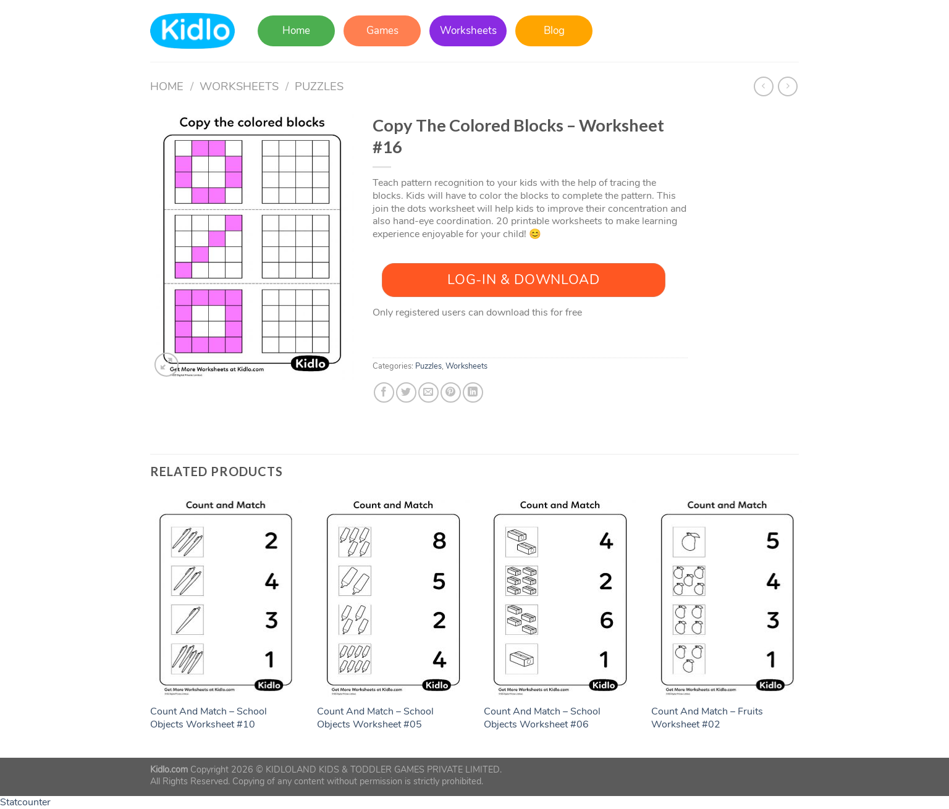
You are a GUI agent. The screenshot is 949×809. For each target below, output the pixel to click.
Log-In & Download (523, 279)
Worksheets (468, 30)
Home (296, 30)
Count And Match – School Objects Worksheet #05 (375, 718)
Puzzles (319, 86)
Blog (554, 30)
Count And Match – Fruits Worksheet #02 (707, 718)
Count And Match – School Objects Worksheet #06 (542, 718)
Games (382, 30)
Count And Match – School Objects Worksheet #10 (208, 718)
